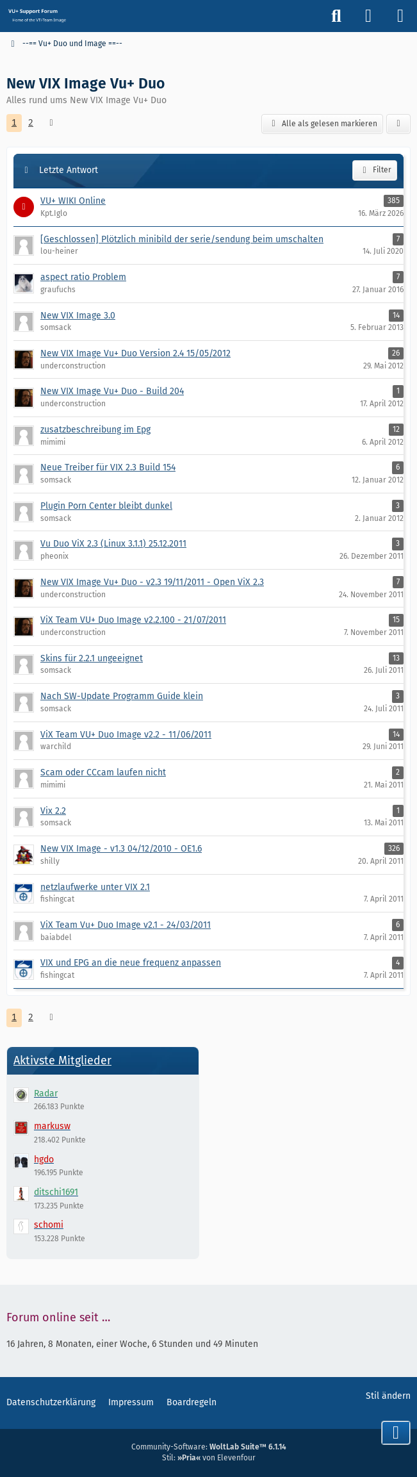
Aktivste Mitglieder (62, 1060)
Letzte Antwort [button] (68, 170)
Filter (374, 170)
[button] (398, 124)
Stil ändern (388, 1395)
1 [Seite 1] (14, 122)
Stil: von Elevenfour (209, 1457)
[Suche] (336, 16)
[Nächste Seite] (51, 123)
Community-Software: (208, 1446)
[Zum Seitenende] (396, 1433)
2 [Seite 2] (30, 122)
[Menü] (400, 16)
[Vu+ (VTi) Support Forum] (37, 15)
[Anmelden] (368, 16)
